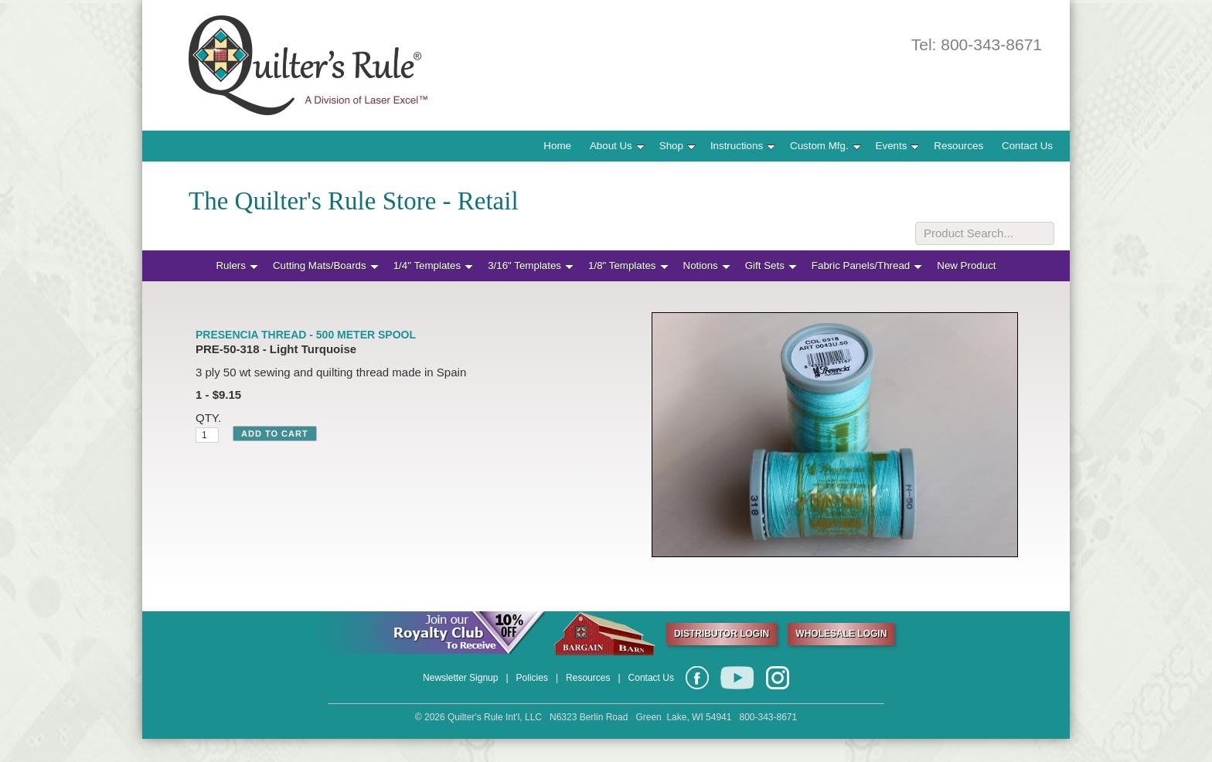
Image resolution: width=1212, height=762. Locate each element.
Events (898, 145)
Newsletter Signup (460, 677)
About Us (617, 145)
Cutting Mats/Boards (326, 265)
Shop (677, 145)
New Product (966, 265)
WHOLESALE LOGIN (841, 633)
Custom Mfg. (825, 145)
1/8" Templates (628, 265)
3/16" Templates (531, 265)
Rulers (237, 265)
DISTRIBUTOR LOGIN (721, 633)
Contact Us (1027, 145)
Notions (706, 265)
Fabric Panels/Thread (867, 265)
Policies (532, 677)
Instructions (742, 145)
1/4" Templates (433, 265)
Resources (958, 145)
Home (557, 145)
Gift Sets (771, 265)
